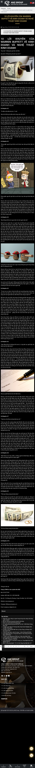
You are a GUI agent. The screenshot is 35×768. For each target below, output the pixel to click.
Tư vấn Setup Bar (6, 685)
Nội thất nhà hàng (6, 695)
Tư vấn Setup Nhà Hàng (8, 688)
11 (27, 646)
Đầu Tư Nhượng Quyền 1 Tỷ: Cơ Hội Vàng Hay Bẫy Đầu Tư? (17, 643)
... (21, 646)
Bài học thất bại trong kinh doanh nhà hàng (13, 621)
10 (24, 646)
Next (31, 646)
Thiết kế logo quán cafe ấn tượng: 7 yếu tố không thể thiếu (17, 632)
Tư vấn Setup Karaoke (7, 690)
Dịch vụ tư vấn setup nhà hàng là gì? (12, 622)
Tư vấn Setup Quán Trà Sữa (9, 693)
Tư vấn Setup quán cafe (8, 683)
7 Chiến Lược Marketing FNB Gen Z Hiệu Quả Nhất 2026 (16, 636)
